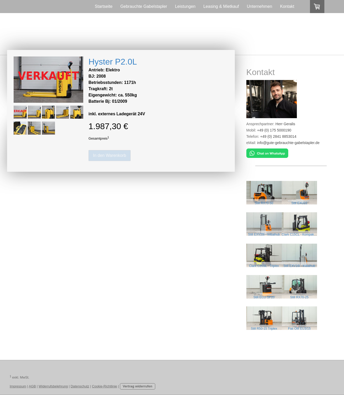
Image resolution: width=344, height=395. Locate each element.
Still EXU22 (300, 203)
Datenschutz (80, 386)
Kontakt (287, 6)
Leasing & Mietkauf (221, 6)
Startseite (104, 6)
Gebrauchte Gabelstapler (143, 6)
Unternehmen (259, 6)
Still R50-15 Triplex (264, 328)
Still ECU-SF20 (264, 297)
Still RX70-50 (264, 203)
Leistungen (185, 6)
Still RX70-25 (299, 297)
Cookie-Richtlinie (104, 386)
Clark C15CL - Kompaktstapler (303, 234)
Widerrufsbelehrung (53, 386)
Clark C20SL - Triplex (264, 266)
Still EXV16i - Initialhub (299, 266)
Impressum (18, 386)
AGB (32, 386)
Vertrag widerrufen (137, 386)
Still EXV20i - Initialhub (264, 234)
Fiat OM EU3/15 (299, 328)
